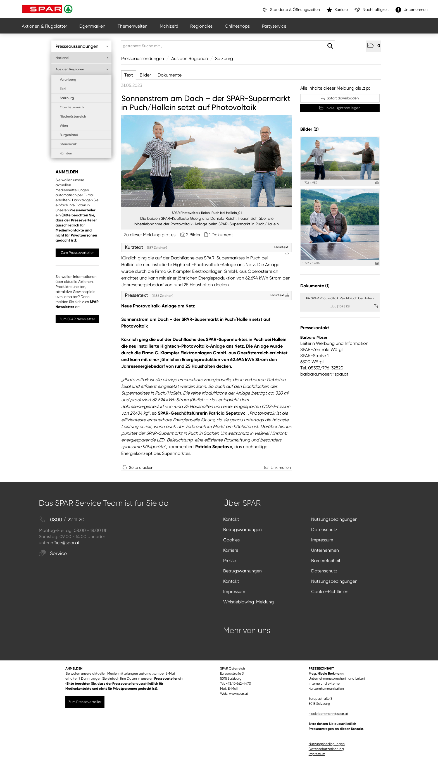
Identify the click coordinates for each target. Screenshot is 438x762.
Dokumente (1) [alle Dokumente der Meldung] (315, 285)
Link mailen (281, 467)
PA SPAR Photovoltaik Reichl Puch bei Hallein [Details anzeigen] (340, 298)
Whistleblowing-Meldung (248, 602)
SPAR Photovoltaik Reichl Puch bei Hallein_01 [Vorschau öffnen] (207, 213)
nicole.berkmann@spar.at (328, 714)
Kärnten (66, 153)
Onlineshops (237, 26)
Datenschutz (324, 529)
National (82, 58)
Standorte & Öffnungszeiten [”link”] (291, 10)
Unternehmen (325, 550)
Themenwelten (132, 26)
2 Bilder (193, 234)
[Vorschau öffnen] (206, 161)
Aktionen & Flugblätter (44, 26)
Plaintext (279, 295)
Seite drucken (141, 467)
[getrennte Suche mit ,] (228, 45)
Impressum (322, 540)
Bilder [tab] (145, 75)
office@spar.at (65, 542)
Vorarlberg (68, 80)
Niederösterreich (73, 116)
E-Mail (232, 689)
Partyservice (274, 26)
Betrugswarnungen (242, 529)
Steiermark (68, 144)
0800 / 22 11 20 (61, 519)
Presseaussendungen (82, 46)
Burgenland (69, 135)
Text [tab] (128, 75)
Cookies (231, 540)
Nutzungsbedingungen (334, 519)
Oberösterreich (72, 107)
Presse (229, 560)
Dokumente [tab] (170, 75)
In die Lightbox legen (339, 108)
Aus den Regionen (82, 69)
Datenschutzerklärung (326, 749)
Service (53, 553)
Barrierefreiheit (326, 560)
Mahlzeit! (169, 26)
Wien (64, 126)
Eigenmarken (92, 26)
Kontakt (231, 519)
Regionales (201, 26)
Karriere (230, 550)
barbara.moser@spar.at (324, 374)
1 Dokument (221, 234)
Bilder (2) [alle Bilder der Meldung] (309, 129)
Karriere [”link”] (337, 10)
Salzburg (67, 98)
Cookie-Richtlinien (329, 591)
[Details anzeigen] (377, 183)
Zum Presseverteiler (77, 252)
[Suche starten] (330, 46)
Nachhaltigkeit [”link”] (371, 10)
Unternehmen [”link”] (412, 10)
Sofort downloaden (340, 98)
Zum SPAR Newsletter (77, 319)
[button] (373, 46)
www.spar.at (238, 694)
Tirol (63, 89)
